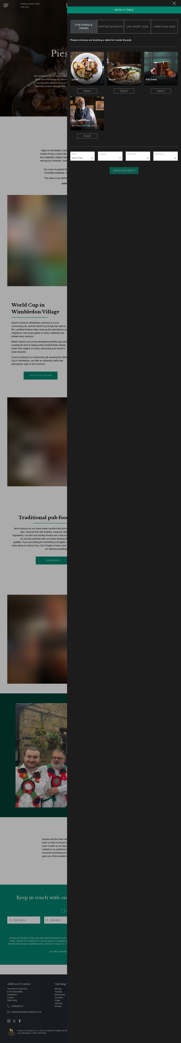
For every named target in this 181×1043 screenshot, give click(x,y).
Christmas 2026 (164, 26)
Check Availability (124, 170)
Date (74, 154)
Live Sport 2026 (137, 26)
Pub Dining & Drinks (83, 26)
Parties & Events (110, 26)
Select (87, 91)
